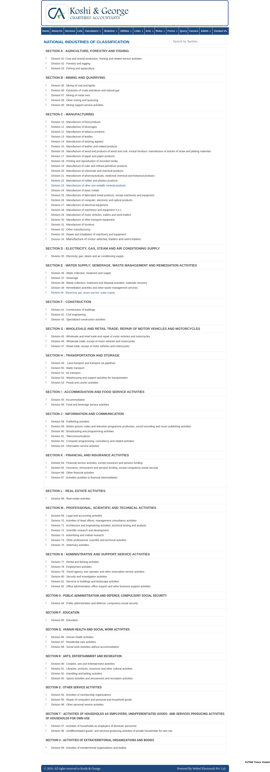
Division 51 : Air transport (66, 372)
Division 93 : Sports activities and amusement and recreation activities (92, 678)
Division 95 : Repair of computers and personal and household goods (91, 699)
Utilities (126, 31)
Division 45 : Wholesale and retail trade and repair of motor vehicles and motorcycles (101, 336)
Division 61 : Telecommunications (70, 436)
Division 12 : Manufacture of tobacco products (78, 131)
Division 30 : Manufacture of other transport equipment (83, 219)
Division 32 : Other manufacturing (70, 229)
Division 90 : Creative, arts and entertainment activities (83, 663)
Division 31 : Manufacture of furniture (72, 224)
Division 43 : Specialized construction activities (78, 319)
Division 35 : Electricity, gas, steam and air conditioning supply (87, 256)
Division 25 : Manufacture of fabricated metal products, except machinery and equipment (102, 195)
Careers (193, 31)
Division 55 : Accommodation (68, 399)
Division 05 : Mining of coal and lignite (73, 85)
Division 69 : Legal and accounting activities (76, 515)
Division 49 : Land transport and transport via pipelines (83, 363)
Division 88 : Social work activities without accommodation (85, 646)
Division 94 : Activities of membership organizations (81, 694)
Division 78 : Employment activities (71, 566)
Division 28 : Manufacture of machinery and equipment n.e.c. (86, 209)
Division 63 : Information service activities (75, 445)
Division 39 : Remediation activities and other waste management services (94, 287)
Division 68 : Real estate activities (71, 498)
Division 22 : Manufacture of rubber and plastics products (84, 180)
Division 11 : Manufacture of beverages (74, 126)
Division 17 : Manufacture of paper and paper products (83, 156)
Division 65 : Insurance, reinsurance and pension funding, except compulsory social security (104, 467)
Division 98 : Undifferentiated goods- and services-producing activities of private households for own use (111, 730)
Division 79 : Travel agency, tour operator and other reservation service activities (97, 571)
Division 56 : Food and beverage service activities (80, 404)
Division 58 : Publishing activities (70, 421)
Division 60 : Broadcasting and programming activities (82, 431)
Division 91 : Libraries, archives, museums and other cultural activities (91, 668)
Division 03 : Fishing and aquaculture (73, 68)
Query (183, 31)
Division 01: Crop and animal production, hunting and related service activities (96, 58)
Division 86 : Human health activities (72, 637)
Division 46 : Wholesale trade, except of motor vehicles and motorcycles (93, 341)
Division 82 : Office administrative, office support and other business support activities (101, 586)
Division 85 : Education (64, 620)
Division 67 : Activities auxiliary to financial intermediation (84, 477)
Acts (150, 31)
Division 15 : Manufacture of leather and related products (84, 146)
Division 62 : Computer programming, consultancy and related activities (92, 441)
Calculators (93, 31)
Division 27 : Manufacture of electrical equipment (79, 205)
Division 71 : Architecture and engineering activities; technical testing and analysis (98, 525)
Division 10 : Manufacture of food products (76, 121)
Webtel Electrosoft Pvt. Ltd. (209, 768)
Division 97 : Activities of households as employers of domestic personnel (94, 725)
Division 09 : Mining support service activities (77, 105)
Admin (206, 31)
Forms (173, 31)
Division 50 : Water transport (67, 367)
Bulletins (110, 31)
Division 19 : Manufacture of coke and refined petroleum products (89, 165)
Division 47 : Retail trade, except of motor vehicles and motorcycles (90, 346)
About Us (56, 31)
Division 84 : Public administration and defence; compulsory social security (94, 603)
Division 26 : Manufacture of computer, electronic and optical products (91, 200)
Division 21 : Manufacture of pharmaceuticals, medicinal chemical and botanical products (103, 175)
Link (79, 31)
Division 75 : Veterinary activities (70, 544)
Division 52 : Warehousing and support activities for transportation (89, 377)
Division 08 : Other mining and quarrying (74, 100)
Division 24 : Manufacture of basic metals (75, 190)
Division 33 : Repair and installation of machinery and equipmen (88, 234)
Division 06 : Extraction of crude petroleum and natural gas (85, 90)
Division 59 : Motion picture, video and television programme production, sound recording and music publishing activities (121, 426)
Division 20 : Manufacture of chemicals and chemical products (87, 170)
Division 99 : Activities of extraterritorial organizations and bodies (88, 747)
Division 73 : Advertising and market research (77, 535)
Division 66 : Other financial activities (72, 472)
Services (70, 31)
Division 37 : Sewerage (64, 277)
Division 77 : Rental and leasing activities (75, 561)
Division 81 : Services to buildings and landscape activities (85, 581)
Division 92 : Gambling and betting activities (76, 673)
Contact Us (220, 31)
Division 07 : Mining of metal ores (70, 95)
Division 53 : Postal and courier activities (74, 382)
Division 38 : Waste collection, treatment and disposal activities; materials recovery (99, 282)
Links (138, 31)
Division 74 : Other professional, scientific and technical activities (88, 540)
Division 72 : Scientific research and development (80, 530)
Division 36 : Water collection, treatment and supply (81, 273)
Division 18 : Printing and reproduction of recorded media (84, 161)
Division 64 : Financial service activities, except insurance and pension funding (97, 462)
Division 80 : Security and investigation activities (79, 576)
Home (45, 31)
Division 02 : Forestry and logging (70, 63)
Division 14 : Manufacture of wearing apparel (77, 141)
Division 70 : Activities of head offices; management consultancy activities (94, 520)
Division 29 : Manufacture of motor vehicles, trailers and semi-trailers (91, 214)
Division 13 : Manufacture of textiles (72, 136)
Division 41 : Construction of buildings (73, 309)
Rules (160, 31)
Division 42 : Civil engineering (68, 314)
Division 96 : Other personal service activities (77, 704)
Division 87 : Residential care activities (73, 641)
